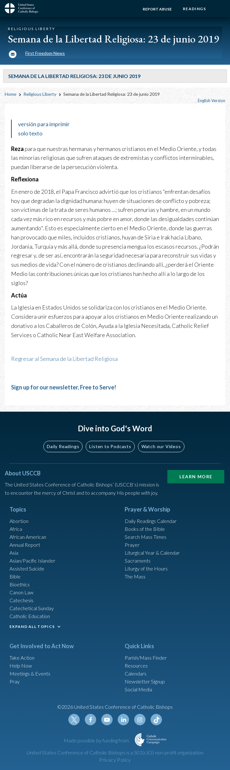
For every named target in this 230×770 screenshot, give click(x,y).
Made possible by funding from (97, 740)
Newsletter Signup (145, 681)
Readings (194, 8)
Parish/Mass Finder (146, 658)
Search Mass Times (145, 537)
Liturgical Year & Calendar (152, 553)
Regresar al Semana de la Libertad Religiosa (64, 358)
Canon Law (21, 592)
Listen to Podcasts (110, 446)
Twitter (74, 719)
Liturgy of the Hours (146, 568)
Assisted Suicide (26, 568)
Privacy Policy (115, 760)
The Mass (135, 576)
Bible (15, 576)
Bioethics (19, 584)
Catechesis (21, 600)
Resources (136, 665)
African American (27, 537)
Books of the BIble (145, 529)
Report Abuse (157, 9)
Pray (14, 681)
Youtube (107, 719)
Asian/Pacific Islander (32, 561)
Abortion (18, 521)
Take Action (21, 658)
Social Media (138, 689)
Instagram (140, 719)
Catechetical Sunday (31, 608)
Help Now (20, 665)
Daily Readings (63, 446)
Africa (15, 529)
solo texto (30, 133)
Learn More (195, 476)
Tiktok (156, 719)
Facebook (90, 719)
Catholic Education (29, 616)
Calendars (135, 673)
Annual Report (24, 545)
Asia (13, 553)
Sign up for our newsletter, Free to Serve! (63, 387)
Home (10, 94)
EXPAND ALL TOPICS (32, 626)
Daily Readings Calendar (151, 521)
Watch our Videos (161, 446)
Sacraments (138, 561)
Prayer (132, 545)
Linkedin (123, 719)
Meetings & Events (29, 673)
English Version (211, 100)
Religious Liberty (39, 94)
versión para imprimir (44, 124)
